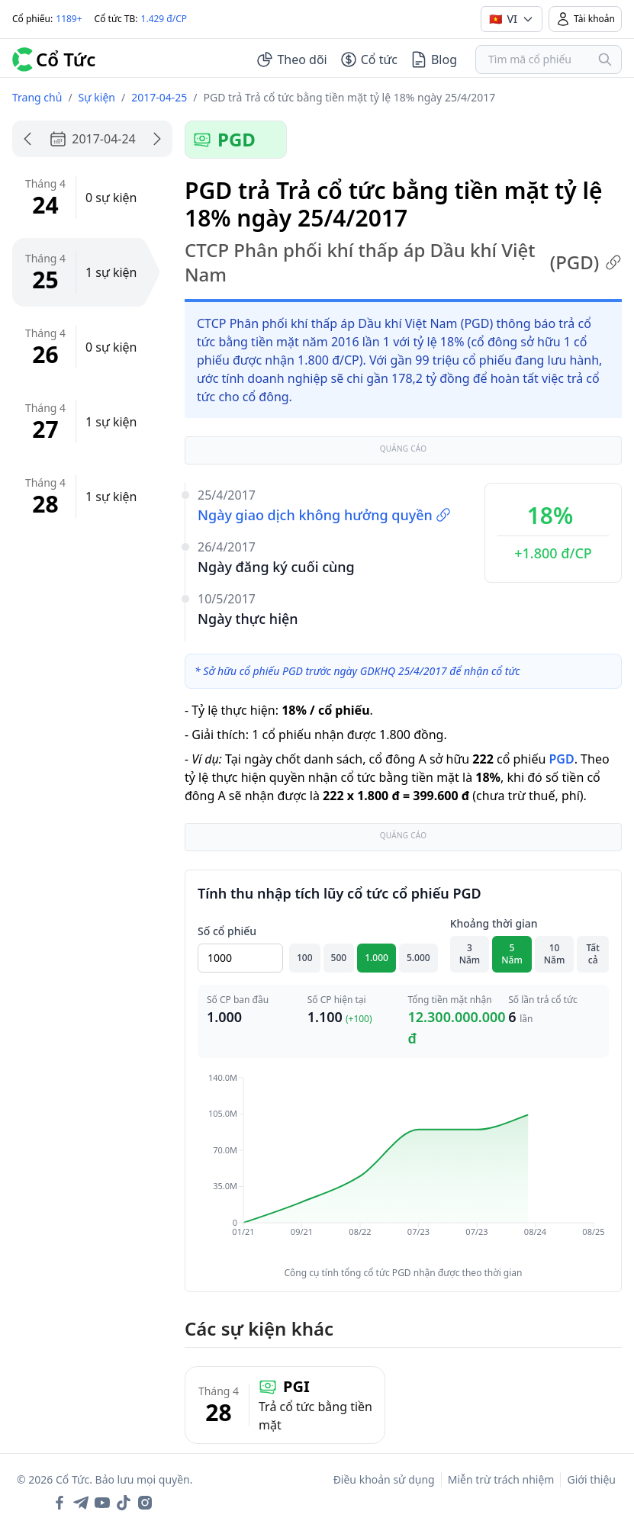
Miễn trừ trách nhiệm (501, 1479)
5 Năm (512, 953)
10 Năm (554, 953)
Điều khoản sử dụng (384, 1479)
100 (305, 957)
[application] (403, 1165)
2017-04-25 (159, 97)
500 (339, 957)
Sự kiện (97, 97)
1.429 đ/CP (164, 18)
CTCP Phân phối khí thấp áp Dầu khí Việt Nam (403, 262)
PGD (561, 759)
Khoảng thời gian (494, 923)
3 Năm (470, 953)
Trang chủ (37, 97)
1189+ (69, 18)
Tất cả (593, 953)
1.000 (376, 957)
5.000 (418, 957)
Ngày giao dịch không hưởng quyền (324, 515)
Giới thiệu (591, 1479)
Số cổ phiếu (227, 931)
